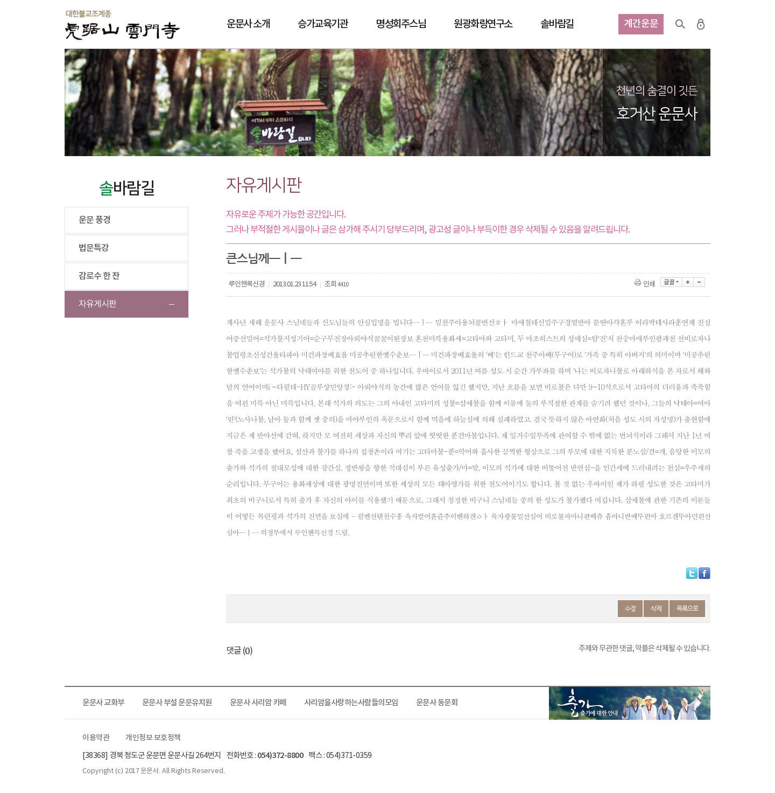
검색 (680, 24)
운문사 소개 (248, 24)
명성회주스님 (401, 24)
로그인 (700, 24)
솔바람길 (557, 24)
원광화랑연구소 (483, 24)
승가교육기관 (323, 24)
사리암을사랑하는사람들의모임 (351, 702)
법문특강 (94, 248)
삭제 (656, 608)
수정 (630, 608)
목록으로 (687, 608)
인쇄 (645, 284)
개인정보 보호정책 (153, 738)
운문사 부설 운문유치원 (177, 702)
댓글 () (239, 651)
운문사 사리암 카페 (258, 702)
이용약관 (95, 738)
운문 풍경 (94, 220)
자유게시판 (97, 304)
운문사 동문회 (437, 702)
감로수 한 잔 (99, 276)
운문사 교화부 (103, 702)
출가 (629, 703)
